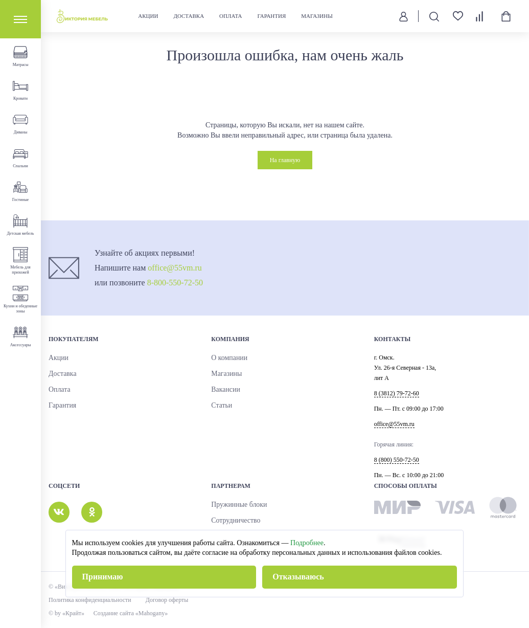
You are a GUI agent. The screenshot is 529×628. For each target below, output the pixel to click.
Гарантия (272, 16)
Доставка (189, 16)
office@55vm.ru (175, 267)
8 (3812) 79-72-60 (396, 393)
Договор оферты (167, 599)
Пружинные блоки (235, 504)
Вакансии (223, 389)
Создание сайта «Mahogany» (136, 613)
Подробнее (307, 543)
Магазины (318, 16)
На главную (285, 160)
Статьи (220, 405)
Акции (149, 16)
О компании (226, 358)
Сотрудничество (232, 520)
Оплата (231, 16)
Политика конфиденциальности (90, 599)
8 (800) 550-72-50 (396, 459)
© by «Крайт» (66, 613)
